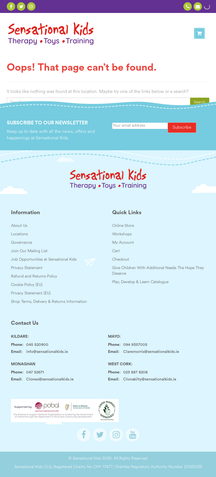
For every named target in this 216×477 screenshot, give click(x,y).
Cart (116, 251)
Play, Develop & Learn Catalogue (140, 282)
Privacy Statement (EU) (31, 293)
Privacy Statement (26, 268)
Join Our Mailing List (29, 251)
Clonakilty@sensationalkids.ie (149, 379)
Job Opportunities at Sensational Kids (43, 259)
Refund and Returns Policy (34, 276)
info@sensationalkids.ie (47, 352)
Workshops (122, 234)
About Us (19, 226)
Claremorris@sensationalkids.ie (151, 352)
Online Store (123, 226)
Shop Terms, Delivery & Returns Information (49, 302)
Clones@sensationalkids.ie (50, 379)
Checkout (120, 259)
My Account (123, 243)
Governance (21, 243)
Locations (19, 234)
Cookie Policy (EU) (26, 285)
